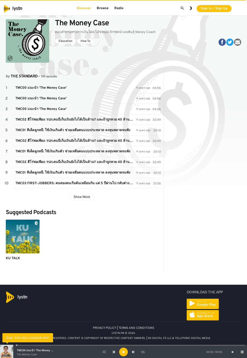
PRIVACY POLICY (104, 328)
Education (65, 41)
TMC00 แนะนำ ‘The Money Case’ (37, 350)
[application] (123, 352)
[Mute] (232, 352)
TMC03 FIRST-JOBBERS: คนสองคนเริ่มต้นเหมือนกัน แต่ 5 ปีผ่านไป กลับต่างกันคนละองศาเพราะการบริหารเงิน (75, 183)
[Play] (123, 352)
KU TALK (13, 258)
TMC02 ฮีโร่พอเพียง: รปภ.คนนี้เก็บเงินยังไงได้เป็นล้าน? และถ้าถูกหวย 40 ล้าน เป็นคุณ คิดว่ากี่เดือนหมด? (75, 120)
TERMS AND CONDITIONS (136, 328)
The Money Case (27, 354)
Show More (82, 197)
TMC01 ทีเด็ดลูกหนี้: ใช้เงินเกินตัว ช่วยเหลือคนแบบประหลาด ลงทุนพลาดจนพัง (72, 130)
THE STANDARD (24, 76)
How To (85, 41)
